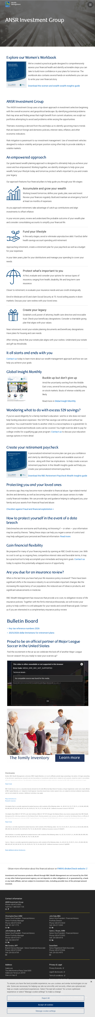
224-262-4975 (58, 952)
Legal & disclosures (56, 972)
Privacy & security (55, 968)
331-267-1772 (14, 925)
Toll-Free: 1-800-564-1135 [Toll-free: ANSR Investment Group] (14, 907)
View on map (10, 975)
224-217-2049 (58, 925)
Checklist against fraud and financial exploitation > (30, 509)
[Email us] (6, 909)
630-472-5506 (60, 950)
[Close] (91, 981)
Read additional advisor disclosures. (15, 850)
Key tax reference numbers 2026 (24, 628)
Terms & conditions (56, 975)
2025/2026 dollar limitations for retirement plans (31, 632)
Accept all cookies (45, 1005)
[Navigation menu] (90, 5)
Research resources (10, 801)
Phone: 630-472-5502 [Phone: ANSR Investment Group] (13, 904)
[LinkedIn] (9, 927)
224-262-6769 (14, 952)
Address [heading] (8, 965)
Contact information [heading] (13, 898)
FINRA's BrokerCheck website (71, 868)
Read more (65, 536)
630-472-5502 (60, 935)
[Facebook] (8, 909)
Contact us (11, 358)
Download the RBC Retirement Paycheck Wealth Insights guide (57, 475)
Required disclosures (10, 799)
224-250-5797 (14, 940)
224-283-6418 (58, 938)
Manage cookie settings (46, 1011)
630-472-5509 (16, 950)
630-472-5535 (16, 923)
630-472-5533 (60, 923)
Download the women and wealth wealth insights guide (54, 85)
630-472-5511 (16, 938)
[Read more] (8, 784)
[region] (47, 998)
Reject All (45, 998)
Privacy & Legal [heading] (55, 965)
